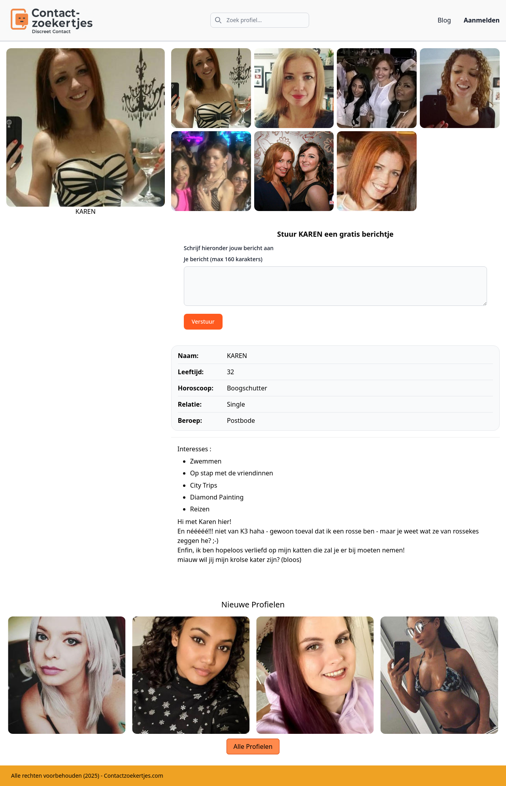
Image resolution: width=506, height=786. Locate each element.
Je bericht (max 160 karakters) (223, 259)
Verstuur (203, 321)
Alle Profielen (252, 746)
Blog (444, 20)
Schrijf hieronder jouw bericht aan (229, 248)
